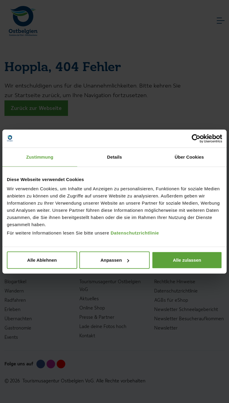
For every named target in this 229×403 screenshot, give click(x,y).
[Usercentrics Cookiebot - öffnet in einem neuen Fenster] (196, 138)
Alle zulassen (187, 260)
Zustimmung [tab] (39, 156)
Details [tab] (114, 156)
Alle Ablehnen (42, 260)
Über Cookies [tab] (189, 156)
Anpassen (114, 260)
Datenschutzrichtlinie (135, 232)
